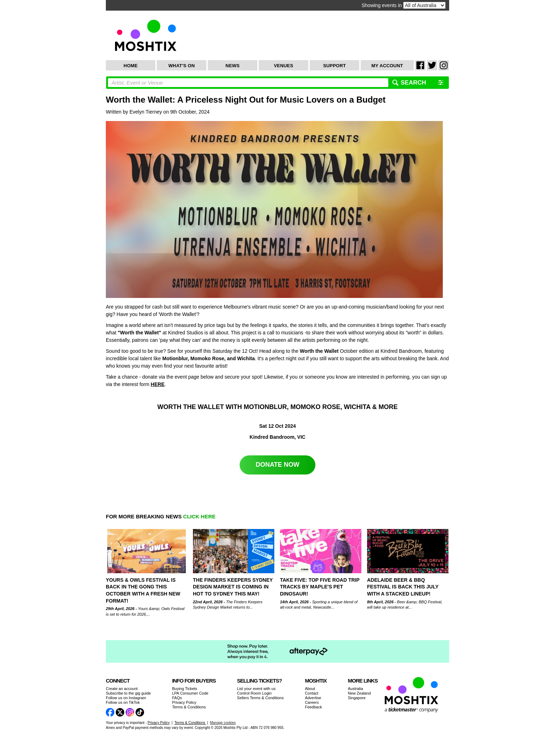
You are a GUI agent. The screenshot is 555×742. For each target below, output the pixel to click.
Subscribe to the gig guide (128, 693)
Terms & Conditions (189, 707)
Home (131, 65)
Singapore (357, 698)
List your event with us (256, 688)
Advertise (313, 698)
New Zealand (359, 693)
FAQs (177, 698)
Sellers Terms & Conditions (260, 698)
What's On (181, 65)
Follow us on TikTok (123, 702)
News (232, 65)
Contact (311, 693)
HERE (158, 384)
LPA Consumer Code (190, 693)
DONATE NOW (277, 464)
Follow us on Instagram (126, 698)
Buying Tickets (184, 688)
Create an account (122, 688)
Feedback (313, 707)
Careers (312, 702)
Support (334, 65)
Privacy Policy (184, 702)
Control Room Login (254, 693)
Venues (283, 65)
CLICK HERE (199, 516)
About (310, 688)
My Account (387, 65)
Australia (355, 688)
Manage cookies (223, 723)
